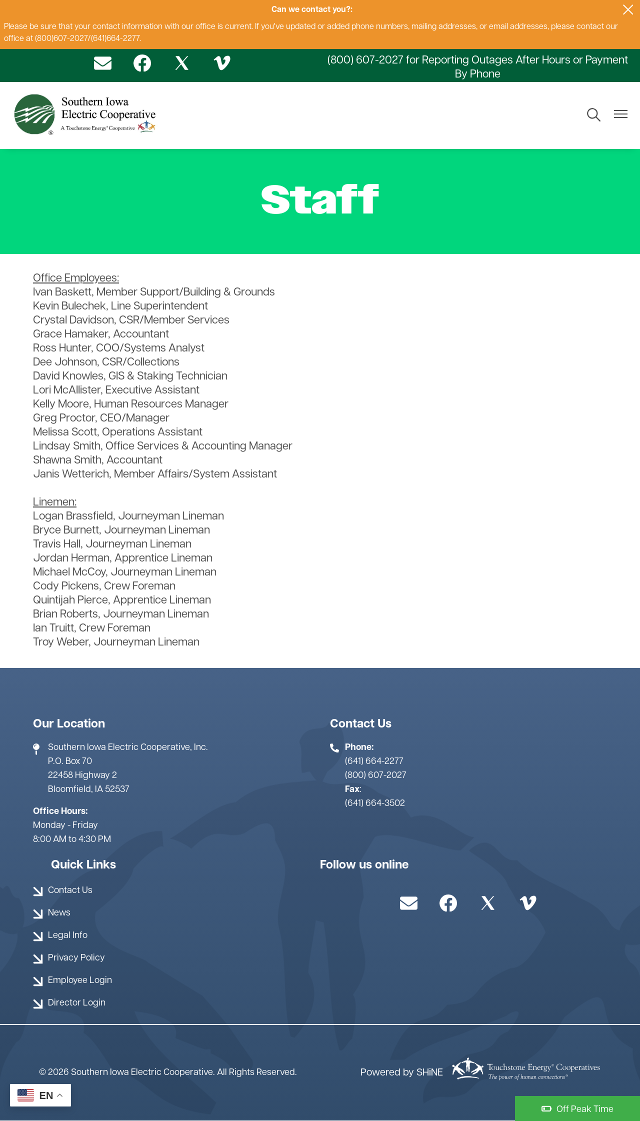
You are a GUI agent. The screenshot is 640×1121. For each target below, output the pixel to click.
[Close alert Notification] (628, 10)
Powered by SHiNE (401, 1073)
